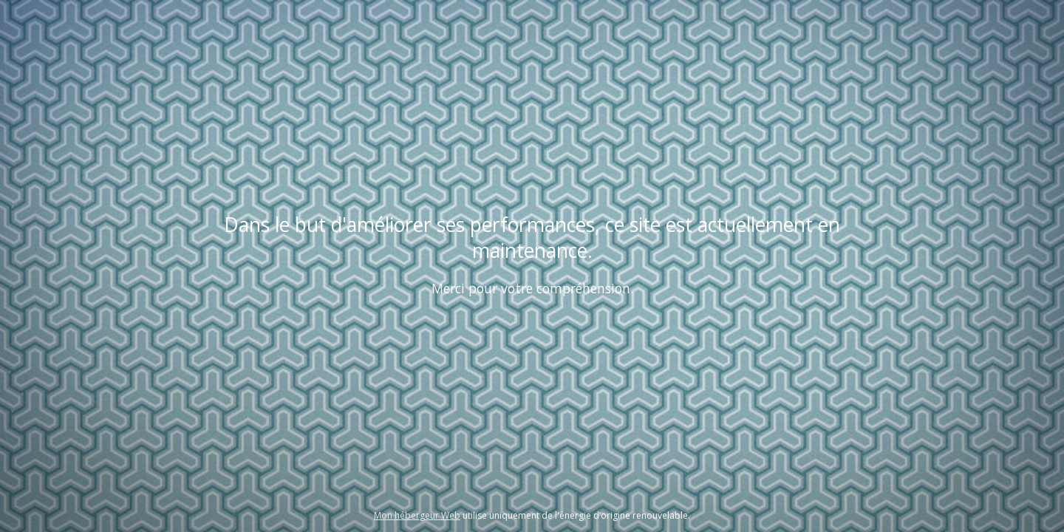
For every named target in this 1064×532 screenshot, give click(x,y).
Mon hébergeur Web (417, 515)
